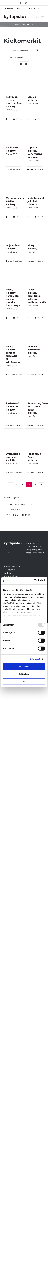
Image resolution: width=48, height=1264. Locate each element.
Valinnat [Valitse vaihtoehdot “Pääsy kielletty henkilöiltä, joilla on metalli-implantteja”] (10, 318)
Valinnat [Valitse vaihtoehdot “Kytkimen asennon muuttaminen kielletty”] (10, 119)
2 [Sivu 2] (22, 485)
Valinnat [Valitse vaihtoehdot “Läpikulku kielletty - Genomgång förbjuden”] (31, 169)
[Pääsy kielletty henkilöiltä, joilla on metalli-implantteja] (13, 276)
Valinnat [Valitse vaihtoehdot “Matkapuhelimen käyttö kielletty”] (10, 217)
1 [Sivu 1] (16, 485)
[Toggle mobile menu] (42, 17)
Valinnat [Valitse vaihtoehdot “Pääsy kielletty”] (31, 261)
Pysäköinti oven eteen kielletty (12, 406)
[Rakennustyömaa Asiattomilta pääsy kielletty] (34, 390)
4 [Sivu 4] (35, 485)
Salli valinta (24, 674)
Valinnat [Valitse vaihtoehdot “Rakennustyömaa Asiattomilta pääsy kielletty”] (31, 425)
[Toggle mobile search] (37, 17)
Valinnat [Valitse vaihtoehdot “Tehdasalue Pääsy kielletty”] (31, 472)
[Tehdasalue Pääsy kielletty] (34, 440)
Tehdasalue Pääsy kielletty (34, 457)
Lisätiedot (18, 119)
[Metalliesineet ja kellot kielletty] (34, 184)
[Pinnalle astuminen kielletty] (34, 333)
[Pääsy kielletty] (34, 232)
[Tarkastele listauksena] (26, 64)
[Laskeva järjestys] (37, 50)
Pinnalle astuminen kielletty (33, 349)
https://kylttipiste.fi (35, 553)
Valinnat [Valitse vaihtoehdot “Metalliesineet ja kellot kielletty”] (31, 217)
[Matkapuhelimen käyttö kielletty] (13, 184)
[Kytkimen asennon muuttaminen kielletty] (13, 83)
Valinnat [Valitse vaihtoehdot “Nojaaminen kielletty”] (10, 261)
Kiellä (23, 681)
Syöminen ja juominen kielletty (13, 457)
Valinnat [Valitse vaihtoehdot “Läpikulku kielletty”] (10, 169)
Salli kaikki (24, 666)
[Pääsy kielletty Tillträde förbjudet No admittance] (13, 333)
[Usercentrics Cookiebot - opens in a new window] (34, 581)
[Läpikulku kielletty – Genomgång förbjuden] (34, 134)
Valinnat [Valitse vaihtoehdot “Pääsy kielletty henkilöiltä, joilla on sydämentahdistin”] (31, 318)
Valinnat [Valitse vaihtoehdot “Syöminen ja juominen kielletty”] (10, 472)
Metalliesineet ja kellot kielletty (35, 201)
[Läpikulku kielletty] (13, 134)
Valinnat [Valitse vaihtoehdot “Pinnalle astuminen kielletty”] (31, 375)
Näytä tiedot (34, 659)
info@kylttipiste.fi (34, 549)
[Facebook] (5, 553)
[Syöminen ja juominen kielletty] (13, 440)
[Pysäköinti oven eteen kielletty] (13, 390)
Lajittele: (19, 50)
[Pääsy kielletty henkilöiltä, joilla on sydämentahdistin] (34, 276)
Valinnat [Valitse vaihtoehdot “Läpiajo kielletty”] (31, 119)
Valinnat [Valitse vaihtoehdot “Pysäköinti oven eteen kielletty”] (10, 425)
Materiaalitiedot (12, 566)
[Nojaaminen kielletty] (13, 232)
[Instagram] (9, 553)
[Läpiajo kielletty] (34, 83)
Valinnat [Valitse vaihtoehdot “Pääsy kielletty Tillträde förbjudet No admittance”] (10, 375)
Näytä (16, 58)
